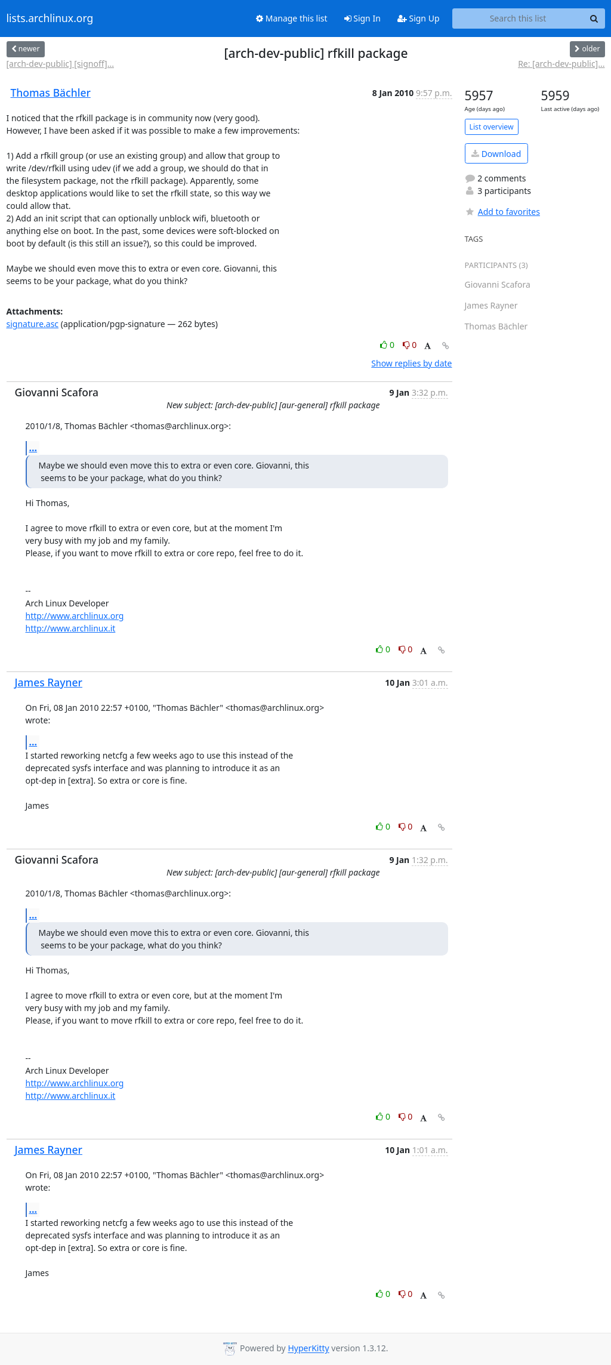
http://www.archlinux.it (71, 628)
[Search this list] (518, 18)
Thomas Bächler (51, 92)
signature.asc (33, 323)
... (33, 447)
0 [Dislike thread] (410, 344)
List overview (492, 127)
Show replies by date (411, 363)
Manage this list (292, 18)
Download (496, 153)
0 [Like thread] (388, 344)
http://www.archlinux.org (75, 615)
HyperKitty (308, 1348)
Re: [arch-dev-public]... (561, 63)
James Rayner (49, 682)
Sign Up (418, 18)
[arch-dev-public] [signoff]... (60, 63)
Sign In (362, 18)
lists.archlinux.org (50, 18)
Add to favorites (502, 211)
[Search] (594, 18)
